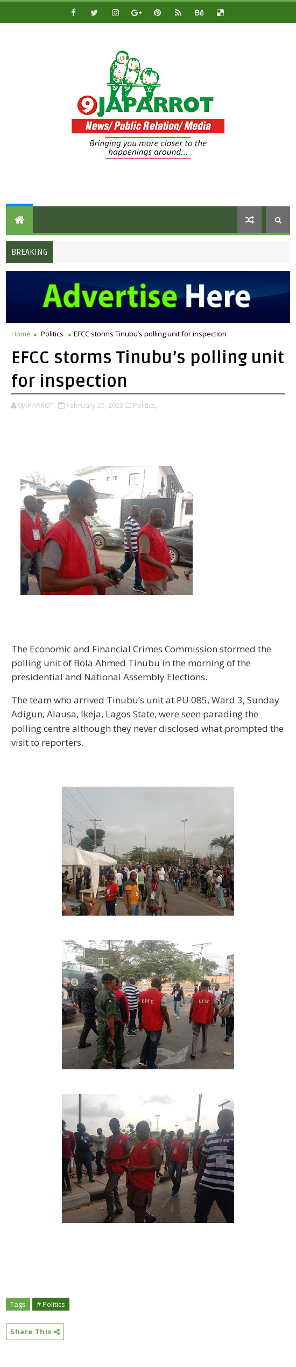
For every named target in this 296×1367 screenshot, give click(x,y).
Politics (52, 334)
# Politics (51, 1304)
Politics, (145, 405)
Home (21, 334)
